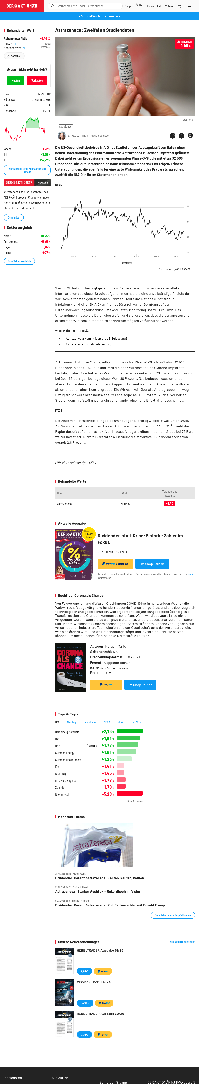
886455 (10, 43)
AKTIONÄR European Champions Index (26, 197)
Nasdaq (71, 722)
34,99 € (85, 1003)
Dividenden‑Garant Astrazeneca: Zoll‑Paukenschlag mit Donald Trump (110, 905)
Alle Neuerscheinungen (182, 941)
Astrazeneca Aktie (15, 38)
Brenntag (60, 774)
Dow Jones (90, 722)
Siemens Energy (64, 753)
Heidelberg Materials (67, 732)
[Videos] (169, 6)
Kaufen (16, 80)
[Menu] (189, 6)
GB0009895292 (14, 47)
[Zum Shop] (128, 6)
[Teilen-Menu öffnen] (172, 136)
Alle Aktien (60, 1077)
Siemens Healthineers (68, 760)
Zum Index (13, 217)
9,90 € (84, 971)
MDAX (107, 722)
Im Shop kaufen (152, 564)
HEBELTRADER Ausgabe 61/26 (100, 950)
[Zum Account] (139, 4)
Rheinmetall (62, 794)
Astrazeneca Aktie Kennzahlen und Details (27, 170)
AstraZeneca (66, 126)
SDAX (120, 722)
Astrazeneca (175, 269)
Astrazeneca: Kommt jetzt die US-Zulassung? (96, 338)
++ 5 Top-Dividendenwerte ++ (99, 16)
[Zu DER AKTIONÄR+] (154, 6)
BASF (58, 739)
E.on (57, 767)
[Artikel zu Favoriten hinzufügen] (190, 135)
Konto (190, 573)
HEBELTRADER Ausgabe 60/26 (100, 1013)
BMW (58, 746)
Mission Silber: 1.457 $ (94, 982)
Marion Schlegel (100, 135)
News (92, 745)
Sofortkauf (115, 563)
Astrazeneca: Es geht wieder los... (89, 344)
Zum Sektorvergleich (19, 261)
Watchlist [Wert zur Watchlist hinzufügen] (15, 56)
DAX (57, 722)
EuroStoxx (137, 722)
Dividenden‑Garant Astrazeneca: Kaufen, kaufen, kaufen (99, 878)
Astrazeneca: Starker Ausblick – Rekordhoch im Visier (97, 892)
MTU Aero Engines (65, 781)
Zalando (59, 787)
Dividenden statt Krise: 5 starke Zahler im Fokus (140, 539)
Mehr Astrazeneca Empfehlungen (173, 915)
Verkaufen (37, 80)
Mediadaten (13, 1077)
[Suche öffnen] (52, 6)
